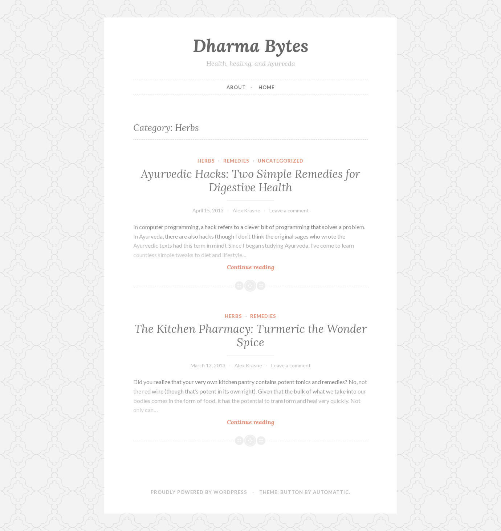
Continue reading (264, 266)
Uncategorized (281, 161)
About (236, 87)
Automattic (331, 492)
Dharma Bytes (251, 45)
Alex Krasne (246, 210)
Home (266, 87)
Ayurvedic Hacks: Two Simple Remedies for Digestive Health (250, 181)
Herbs (206, 161)
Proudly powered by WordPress (199, 492)
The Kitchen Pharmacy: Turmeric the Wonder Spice (250, 336)
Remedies (236, 161)
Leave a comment (289, 210)
